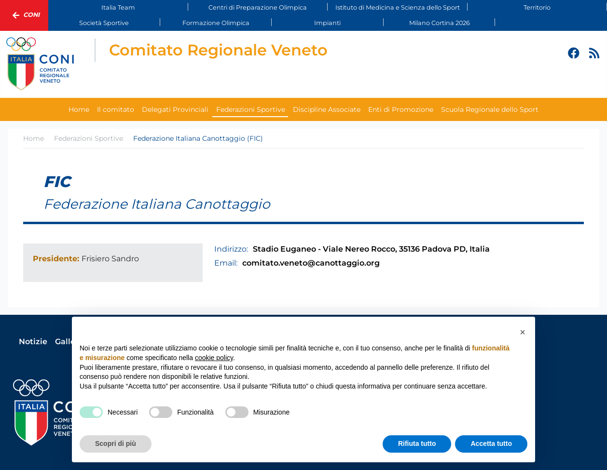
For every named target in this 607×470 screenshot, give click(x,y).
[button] (522, 332)
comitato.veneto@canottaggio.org (311, 263)
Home (79, 109)
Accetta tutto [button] (491, 443)
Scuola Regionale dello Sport (489, 109)
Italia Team (118, 7)
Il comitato (115, 109)
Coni (24, 15)
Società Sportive (104, 23)
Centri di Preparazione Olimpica (257, 7)
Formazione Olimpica (215, 23)
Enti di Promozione (400, 109)
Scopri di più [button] (115, 443)
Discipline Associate (326, 109)
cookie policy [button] (214, 358)
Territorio (537, 7)
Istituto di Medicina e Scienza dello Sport (397, 7)
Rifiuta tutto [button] (417, 443)
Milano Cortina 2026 (439, 23)
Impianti (327, 23)
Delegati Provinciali (175, 109)
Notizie (33, 341)
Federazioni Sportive (250, 109)
